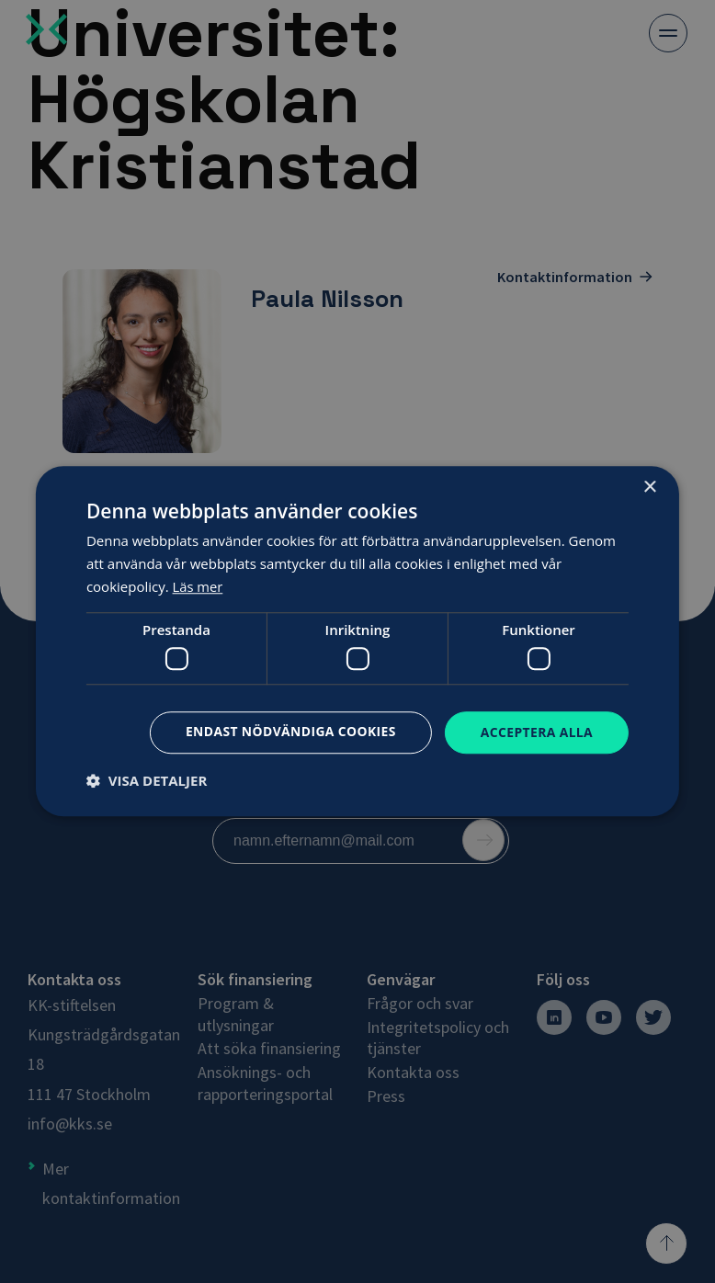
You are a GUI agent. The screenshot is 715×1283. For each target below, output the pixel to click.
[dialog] (357, 641)
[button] (146, 781)
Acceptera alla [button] (536, 732)
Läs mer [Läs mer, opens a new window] (198, 586)
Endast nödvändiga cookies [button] (289, 731)
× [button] (649, 487)
